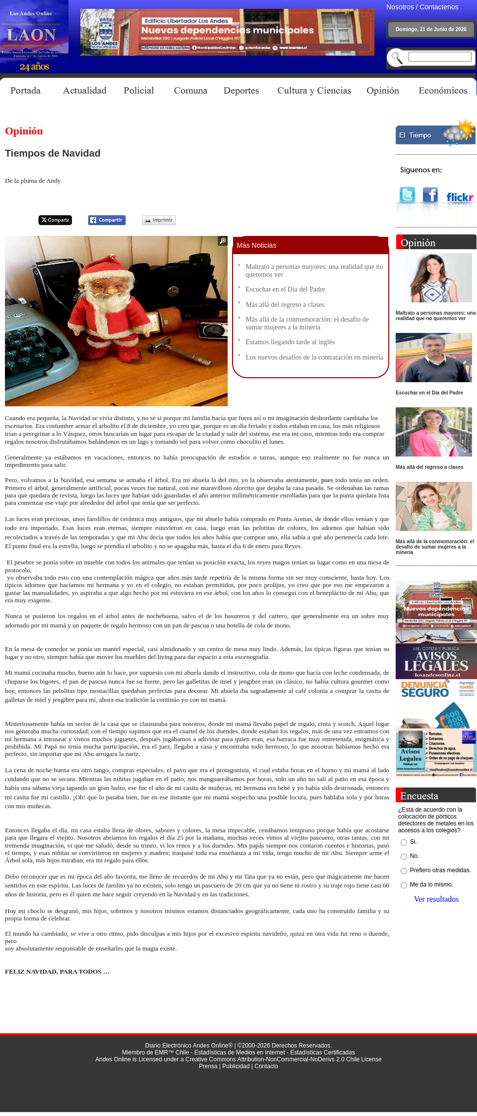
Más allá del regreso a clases (285, 304)
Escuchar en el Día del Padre (285, 289)
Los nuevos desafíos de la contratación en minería (315, 357)
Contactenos (439, 7)
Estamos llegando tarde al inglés (290, 342)
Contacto (266, 1066)
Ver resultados (436, 899)
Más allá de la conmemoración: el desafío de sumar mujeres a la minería (307, 323)
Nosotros (400, 7)
